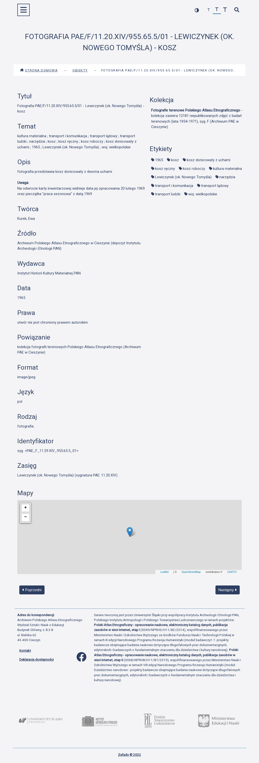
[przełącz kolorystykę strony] (197, 10)
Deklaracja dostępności (36, 659)
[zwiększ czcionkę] (225, 10)
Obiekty (80, 70)
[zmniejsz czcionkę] (209, 10)
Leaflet (165, 571)
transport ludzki (167, 194)
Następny (227, 590)
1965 (159, 160)
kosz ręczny (165, 168)
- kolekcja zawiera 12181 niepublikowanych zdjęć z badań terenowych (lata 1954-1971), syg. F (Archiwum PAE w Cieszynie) (197, 118)
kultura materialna (227, 168)
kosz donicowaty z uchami (208, 160)
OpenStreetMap (191, 571)
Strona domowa (39, 70)
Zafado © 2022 (129, 755)
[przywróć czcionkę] (217, 10)
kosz (175, 160)
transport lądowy (215, 185)
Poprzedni (32, 590)
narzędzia (227, 177)
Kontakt (25, 650)
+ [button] (25, 508)
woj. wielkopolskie (202, 194)
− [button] (25, 517)
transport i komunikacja (174, 185)
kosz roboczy (194, 168)
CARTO (231, 571)
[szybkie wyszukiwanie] (237, 10)
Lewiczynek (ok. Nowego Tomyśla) (183, 177)
